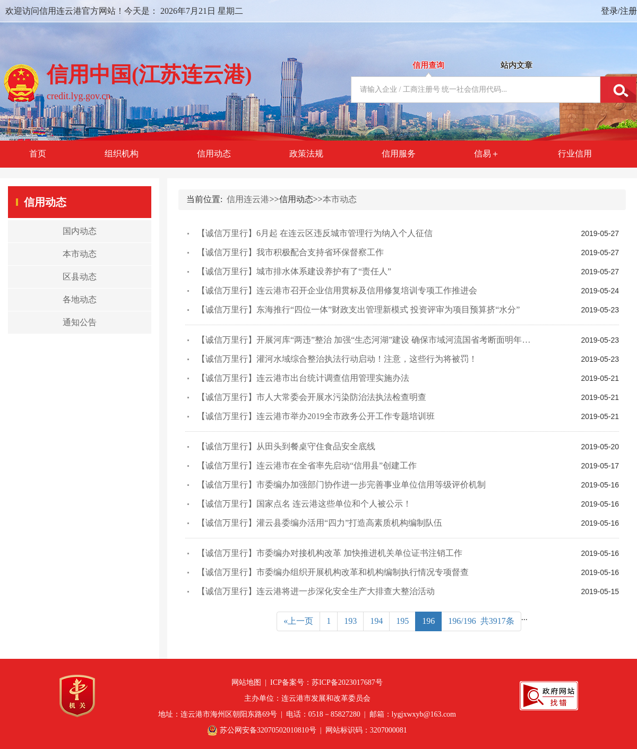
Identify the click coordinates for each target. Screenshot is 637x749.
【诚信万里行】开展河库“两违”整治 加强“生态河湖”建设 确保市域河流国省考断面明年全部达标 (376, 339)
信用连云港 (248, 199)
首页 (37, 153)
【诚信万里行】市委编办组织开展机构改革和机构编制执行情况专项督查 (333, 572)
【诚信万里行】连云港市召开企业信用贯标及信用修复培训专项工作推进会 (337, 290)
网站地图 (246, 682)
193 (350, 620)
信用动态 (214, 153)
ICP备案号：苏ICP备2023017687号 (326, 682)
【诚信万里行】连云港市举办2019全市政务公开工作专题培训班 (316, 416)
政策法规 (306, 153)
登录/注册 (619, 10)
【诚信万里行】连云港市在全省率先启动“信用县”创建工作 (307, 465)
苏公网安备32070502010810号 (268, 730)
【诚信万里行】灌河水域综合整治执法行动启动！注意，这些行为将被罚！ (337, 358)
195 (402, 620)
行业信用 (575, 153)
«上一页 (298, 620)
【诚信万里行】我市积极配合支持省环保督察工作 (290, 252)
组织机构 (122, 153)
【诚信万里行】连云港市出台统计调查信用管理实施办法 (303, 377)
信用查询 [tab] (428, 65)
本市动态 (340, 199)
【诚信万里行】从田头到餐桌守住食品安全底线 (286, 446)
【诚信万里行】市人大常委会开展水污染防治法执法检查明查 (311, 397)
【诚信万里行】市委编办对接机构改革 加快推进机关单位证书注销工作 (329, 553)
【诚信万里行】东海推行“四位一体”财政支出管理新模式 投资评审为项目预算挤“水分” (358, 309)
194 (376, 620)
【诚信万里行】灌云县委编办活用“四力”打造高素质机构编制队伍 (319, 522)
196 (428, 620)
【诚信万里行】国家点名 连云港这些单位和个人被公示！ (304, 503)
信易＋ (487, 153)
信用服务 (399, 153)
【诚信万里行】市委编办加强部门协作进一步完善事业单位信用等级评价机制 (341, 484)
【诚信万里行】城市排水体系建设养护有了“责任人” (294, 271)
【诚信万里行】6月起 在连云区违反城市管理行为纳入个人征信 (315, 233)
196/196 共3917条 (481, 620)
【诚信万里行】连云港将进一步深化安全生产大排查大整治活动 (316, 591)
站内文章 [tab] (516, 65)
